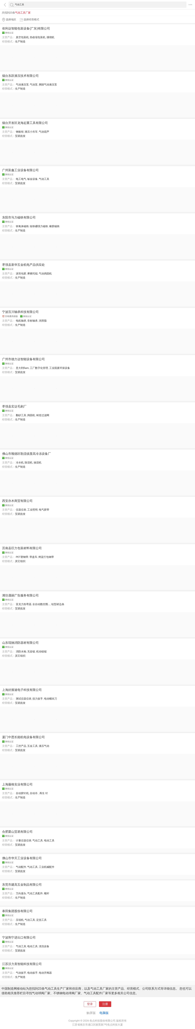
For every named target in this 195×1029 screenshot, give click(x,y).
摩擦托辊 (32, 273)
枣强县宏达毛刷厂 (14, 406)
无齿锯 (31, 651)
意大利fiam (22, 367)
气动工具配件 (35, 893)
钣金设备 (32, 178)
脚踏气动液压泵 (48, 84)
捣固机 (31, 415)
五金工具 (32, 745)
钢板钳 (20, 131)
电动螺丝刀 (50, 698)
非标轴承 (32, 320)
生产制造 (20, 41)
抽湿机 (37, 462)
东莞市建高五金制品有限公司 (22, 884)
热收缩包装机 (37, 37)
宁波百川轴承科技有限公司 (20, 312)
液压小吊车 (31, 131)
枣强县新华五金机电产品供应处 (23, 265)
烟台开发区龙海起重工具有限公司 (25, 123)
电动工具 (49, 840)
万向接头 (21, 893)
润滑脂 (43, 320)
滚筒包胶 (21, 273)
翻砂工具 (21, 415)
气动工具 (44, 178)
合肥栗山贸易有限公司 (17, 831)
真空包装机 (22, 37)
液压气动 (44, 745)
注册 (105, 1004)
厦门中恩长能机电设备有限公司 (23, 737)
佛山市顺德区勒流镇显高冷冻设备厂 (26, 454)
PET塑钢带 (22, 556)
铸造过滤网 (42, 415)
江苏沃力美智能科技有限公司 (22, 964)
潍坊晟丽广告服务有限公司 (20, 595)
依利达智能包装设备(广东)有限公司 (26, 28)
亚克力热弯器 (23, 604)
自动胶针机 (22, 793)
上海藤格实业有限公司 (17, 784)
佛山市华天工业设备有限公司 (22, 858)
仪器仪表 (21, 509)
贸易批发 (20, 135)
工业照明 (32, 509)
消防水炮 (21, 651)
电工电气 (21, 178)
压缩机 (20, 919)
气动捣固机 (45, 273)
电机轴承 (21, 320)
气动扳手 (21, 972)
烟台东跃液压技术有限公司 (20, 76)
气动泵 (34, 84)
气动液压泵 (22, 84)
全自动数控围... (41, 604)
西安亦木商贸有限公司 (17, 501)
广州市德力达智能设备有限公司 (23, 359)
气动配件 (21, 866)
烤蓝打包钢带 (46, 556)
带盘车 (33, 556)
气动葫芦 (44, 131)
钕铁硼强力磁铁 (39, 226)
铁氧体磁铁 (22, 226)
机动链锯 (41, 651)
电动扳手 (32, 972)
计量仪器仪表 (23, 840)
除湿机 (28, 462)
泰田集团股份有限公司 (17, 911)
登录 (90, 1004)
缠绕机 (50, 37)
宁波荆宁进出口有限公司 (19, 937)
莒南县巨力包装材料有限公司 (22, 548)
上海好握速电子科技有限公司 (22, 690)
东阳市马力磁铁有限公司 (19, 217)
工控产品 (21, 745)
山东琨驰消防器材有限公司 (20, 642)
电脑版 (104, 1013)
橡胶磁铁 (54, 226)
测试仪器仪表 (23, 698)
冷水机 (20, 462)
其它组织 (20, 561)
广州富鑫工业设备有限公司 (20, 170)
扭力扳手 (37, 698)
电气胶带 (44, 509)
